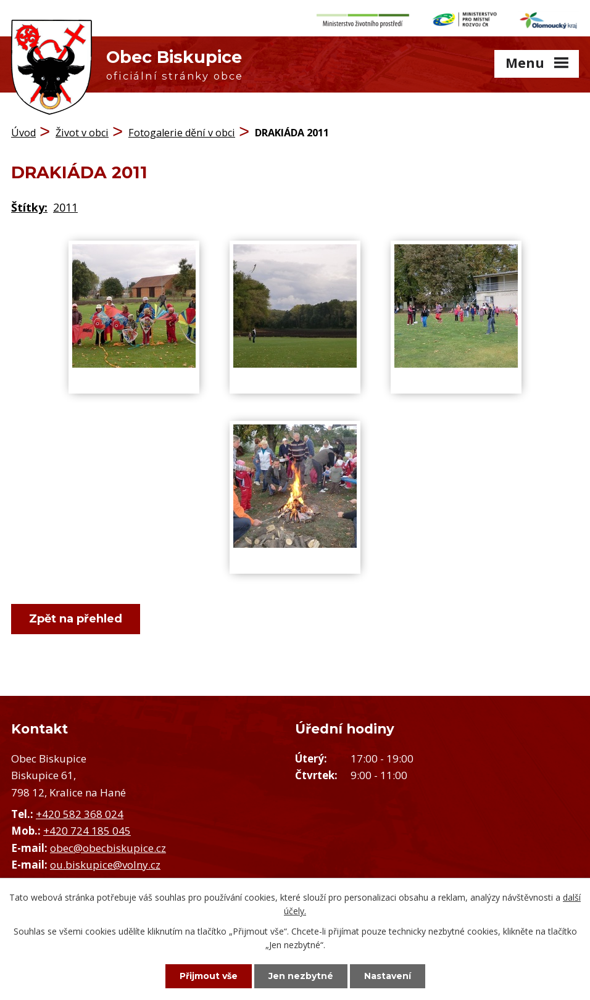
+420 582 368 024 (79, 814)
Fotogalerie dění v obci (181, 132)
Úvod (23, 132)
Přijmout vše (209, 975)
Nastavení (387, 975)
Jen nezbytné (300, 975)
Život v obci (82, 132)
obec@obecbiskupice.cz (108, 848)
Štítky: (29, 207)
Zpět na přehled (75, 619)
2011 (65, 207)
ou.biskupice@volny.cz (105, 864)
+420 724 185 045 (87, 831)
